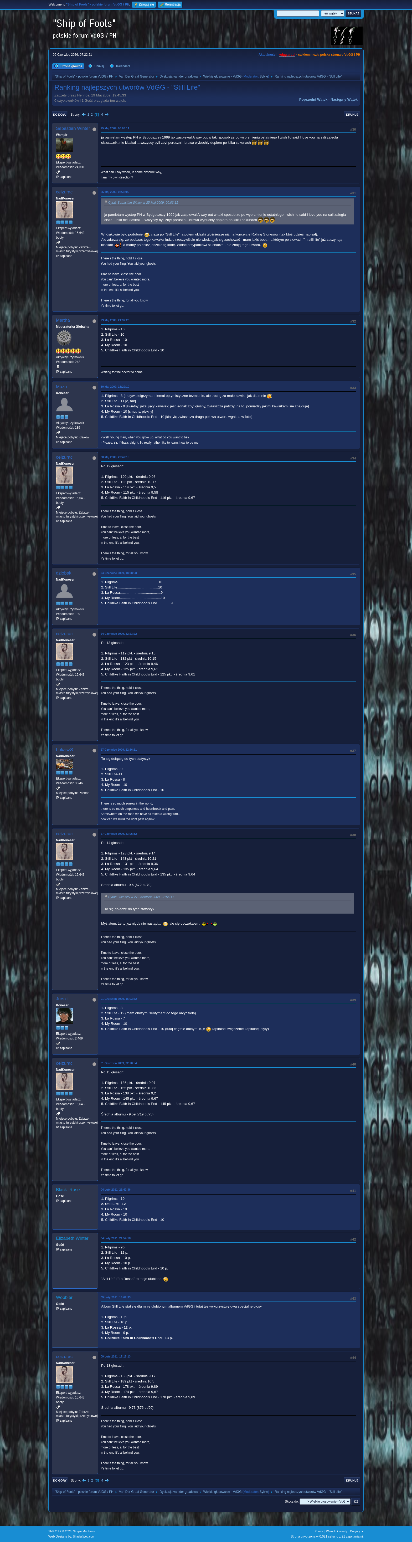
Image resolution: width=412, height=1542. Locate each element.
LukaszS (64, 749)
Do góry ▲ (357, 1531)
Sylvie (264, 76)
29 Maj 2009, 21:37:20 (115, 320)
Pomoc (319, 1531)
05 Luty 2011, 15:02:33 (116, 1297)
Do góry (60, 1480)
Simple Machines (84, 1531)
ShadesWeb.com (84, 1536)
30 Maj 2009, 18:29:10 (115, 386)
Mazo (61, 386)
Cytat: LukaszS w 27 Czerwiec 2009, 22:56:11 (141, 897)
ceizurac (64, 191)
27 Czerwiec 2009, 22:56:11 (119, 749)
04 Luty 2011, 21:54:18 (116, 1238)
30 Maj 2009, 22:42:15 (115, 457)
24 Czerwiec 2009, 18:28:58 (119, 573)
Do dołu (59, 114)
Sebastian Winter (73, 128)
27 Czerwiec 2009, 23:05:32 (119, 833)
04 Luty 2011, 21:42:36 (116, 1189)
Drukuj (352, 114)
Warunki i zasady (337, 1531)
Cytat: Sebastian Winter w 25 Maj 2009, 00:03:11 (143, 202)
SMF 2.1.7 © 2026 (59, 1531)
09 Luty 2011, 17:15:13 (116, 1356)
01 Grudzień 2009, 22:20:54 (119, 1063)
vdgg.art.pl (287, 55)
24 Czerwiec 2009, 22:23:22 (119, 633)
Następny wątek (344, 99)
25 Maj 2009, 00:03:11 (115, 128)
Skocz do (291, 1501)
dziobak (63, 573)
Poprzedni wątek (313, 99)
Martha (63, 320)
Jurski (62, 998)
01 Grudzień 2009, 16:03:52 (119, 998)
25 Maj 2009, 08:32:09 (115, 191)
